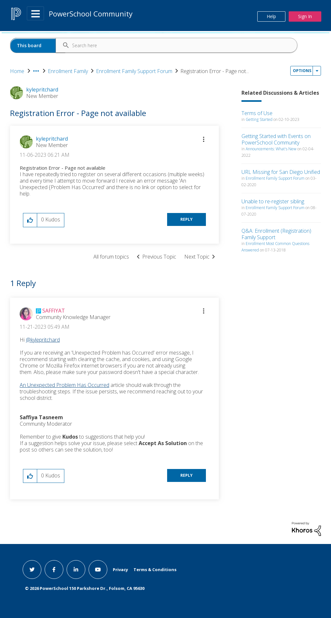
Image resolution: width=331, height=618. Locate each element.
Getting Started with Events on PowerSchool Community (276, 139)
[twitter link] (32, 569)
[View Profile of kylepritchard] (52, 138)
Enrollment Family (68, 71)
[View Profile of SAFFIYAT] (53, 310)
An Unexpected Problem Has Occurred (64, 385)
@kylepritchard (43, 339)
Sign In (305, 16)
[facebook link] (54, 569)
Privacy (120, 569)
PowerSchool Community (91, 13)
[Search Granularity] (37, 45)
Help (271, 16)
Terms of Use (256, 113)
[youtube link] (98, 569)
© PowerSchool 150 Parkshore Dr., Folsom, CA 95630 (84, 588)
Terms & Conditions (154, 569)
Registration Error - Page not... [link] (214, 71)
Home (17, 71)
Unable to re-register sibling (272, 201)
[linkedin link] (76, 569)
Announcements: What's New (271, 149)
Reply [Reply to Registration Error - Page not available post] (186, 219)
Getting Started (259, 119)
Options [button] (302, 70)
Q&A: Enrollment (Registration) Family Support (276, 234)
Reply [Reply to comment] (186, 475)
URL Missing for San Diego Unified (280, 172)
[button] (203, 139)
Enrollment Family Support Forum (134, 71)
